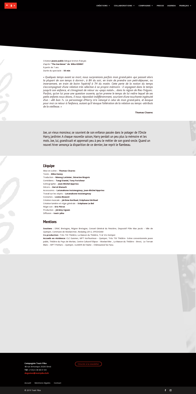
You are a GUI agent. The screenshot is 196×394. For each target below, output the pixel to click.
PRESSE (160, 6)
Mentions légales (42, 383)
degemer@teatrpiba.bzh (36, 373)
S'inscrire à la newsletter (88, 364)
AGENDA (171, 6)
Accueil (27, 383)
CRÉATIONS (102, 6)
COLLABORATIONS (123, 6)
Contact (57, 383)
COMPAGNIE (145, 6)
